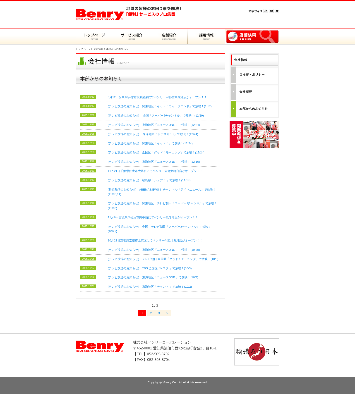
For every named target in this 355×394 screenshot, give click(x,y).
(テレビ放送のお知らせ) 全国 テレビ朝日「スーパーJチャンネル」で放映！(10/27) (159, 229)
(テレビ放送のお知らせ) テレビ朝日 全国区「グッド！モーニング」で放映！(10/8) (163, 259)
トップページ (83, 49)
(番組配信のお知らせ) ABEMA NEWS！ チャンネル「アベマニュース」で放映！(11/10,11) (162, 192)
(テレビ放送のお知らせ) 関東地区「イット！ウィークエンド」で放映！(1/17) (160, 106)
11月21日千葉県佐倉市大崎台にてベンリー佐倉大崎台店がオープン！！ (155, 171)
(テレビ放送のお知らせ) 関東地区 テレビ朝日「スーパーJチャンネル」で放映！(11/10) (162, 206)
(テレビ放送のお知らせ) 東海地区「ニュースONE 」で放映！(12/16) (154, 161)
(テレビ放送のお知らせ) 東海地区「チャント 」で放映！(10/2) (150, 286)
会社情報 (98, 49)
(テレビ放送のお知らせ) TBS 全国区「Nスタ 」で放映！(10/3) (150, 268)
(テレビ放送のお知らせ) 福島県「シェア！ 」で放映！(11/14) (149, 180)
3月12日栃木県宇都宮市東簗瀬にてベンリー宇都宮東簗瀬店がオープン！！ (157, 97)
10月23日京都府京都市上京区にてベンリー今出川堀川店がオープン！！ (155, 240)
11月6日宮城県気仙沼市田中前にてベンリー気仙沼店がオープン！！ (153, 217)
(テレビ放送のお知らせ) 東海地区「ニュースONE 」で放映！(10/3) (153, 277)
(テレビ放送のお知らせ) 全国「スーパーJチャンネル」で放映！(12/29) (156, 115)
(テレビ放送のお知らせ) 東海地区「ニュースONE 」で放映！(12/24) (154, 125)
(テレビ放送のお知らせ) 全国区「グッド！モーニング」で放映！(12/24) (156, 152)
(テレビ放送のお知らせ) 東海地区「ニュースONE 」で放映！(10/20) (154, 249)
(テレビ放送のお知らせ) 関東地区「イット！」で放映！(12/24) (150, 143)
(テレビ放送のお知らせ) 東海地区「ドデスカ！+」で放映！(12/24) (153, 134)
